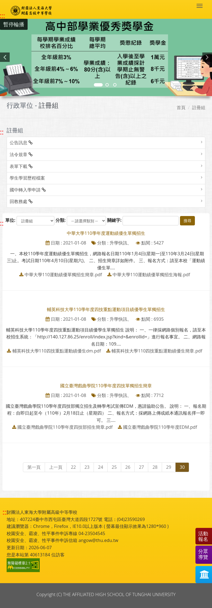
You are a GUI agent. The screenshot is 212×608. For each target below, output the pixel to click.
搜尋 (187, 220)
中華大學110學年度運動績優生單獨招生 (106, 233)
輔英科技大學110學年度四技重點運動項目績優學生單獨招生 (106, 309)
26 (127, 467)
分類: (60, 220)
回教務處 (21, 201)
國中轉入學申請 (28, 190)
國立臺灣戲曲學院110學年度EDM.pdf (160, 427)
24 (100, 467)
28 (154, 467)
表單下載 (21, 166)
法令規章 (21, 154)
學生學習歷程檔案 (27, 178)
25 (114, 467)
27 (141, 467)
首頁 (181, 107)
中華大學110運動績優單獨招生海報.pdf (151, 275)
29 (168, 467)
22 (73, 467)
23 (86, 467)
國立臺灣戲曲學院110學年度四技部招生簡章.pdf (65, 427)
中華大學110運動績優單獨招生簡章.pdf (63, 275)
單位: (10, 220)
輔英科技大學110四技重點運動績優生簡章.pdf (157, 351)
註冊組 (198, 107)
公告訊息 (21, 143)
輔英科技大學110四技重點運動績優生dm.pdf (56, 351)
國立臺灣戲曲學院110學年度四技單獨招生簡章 (106, 386)
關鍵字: (114, 220)
